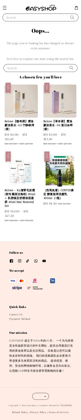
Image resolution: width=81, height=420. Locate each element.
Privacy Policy (38, 412)
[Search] (72, 17)
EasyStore (66, 405)
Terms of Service (59, 412)
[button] (5, 8)
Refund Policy (20, 412)
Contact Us (16, 314)
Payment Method (19, 319)
